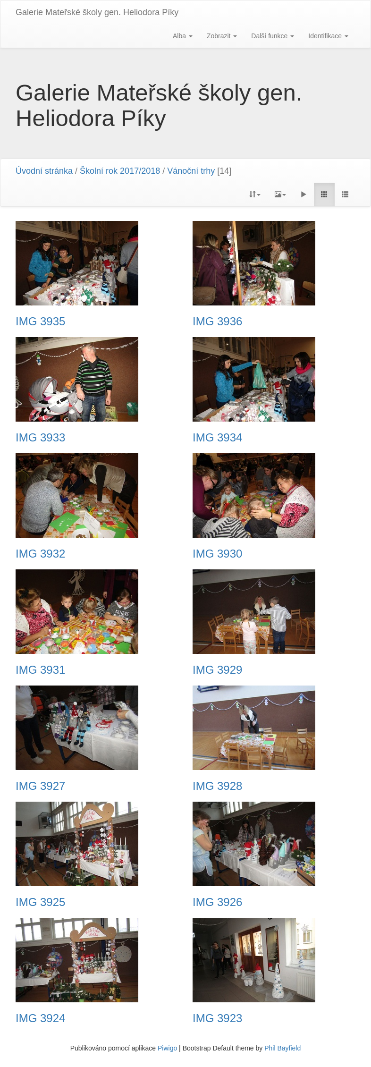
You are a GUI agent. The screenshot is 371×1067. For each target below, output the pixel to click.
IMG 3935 (40, 321)
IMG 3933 (40, 438)
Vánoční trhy (191, 171)
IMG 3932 (40, 554)
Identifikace (328, 36)
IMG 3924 (40, 1018)
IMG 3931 (40, 670)
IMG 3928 (217, 786)
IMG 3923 (217, 1018)
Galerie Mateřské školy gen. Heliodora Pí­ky (97, 12)
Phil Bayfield (282, 1048)
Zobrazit (222, 36)
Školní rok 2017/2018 (120, 171)
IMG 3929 (217, 670)
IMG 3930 (217, 554)
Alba (183, 36)
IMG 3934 (217, 438)
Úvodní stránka (44, 171)
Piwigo (167, 1048)
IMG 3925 (40, 902)
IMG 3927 (40, 786)
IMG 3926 (217, 902)
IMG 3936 (217, 321)
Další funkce (272, 36)
